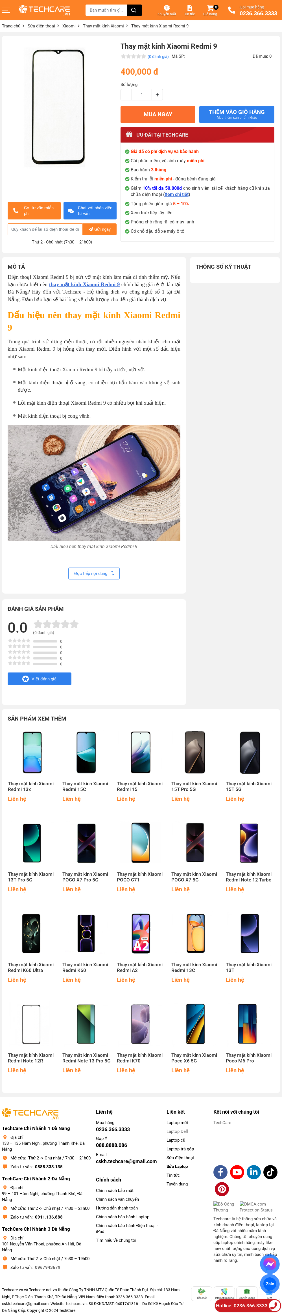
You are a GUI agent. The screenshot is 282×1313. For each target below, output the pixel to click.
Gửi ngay (100, 229)
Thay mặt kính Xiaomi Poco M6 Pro (249, 1058)
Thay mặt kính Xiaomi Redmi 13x (31, 786)
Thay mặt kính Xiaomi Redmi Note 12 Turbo (249, 877)
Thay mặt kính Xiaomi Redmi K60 (85, 967)
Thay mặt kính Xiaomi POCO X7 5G (194, 877)
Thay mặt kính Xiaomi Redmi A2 (140, 967)
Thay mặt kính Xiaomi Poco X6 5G (194, 1058)
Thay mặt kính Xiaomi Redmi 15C (85, 786)
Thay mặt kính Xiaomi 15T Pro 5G (194, 786)
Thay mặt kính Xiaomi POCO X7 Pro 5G (85, 877)
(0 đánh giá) (158, 57)
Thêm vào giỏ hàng (237, 114)
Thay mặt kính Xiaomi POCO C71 (140, 877)
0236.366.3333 (258, 13)
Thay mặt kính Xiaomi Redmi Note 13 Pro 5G (86, 1058)
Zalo (270, 1283)
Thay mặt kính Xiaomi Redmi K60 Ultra (31, 967)
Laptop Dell (177, 1131)
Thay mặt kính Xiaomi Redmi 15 (140, 786)
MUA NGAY (158, 114)
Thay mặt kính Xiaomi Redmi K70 (140, 1058)
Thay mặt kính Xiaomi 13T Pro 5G (31, 877)
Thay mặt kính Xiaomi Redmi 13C (194, 967)
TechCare (222, 1122)
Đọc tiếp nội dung (94, 573)
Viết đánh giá (39, 679)
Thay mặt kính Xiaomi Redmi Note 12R (31, 1058)
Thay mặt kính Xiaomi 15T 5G (249, 786)
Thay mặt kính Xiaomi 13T (249, 967)
